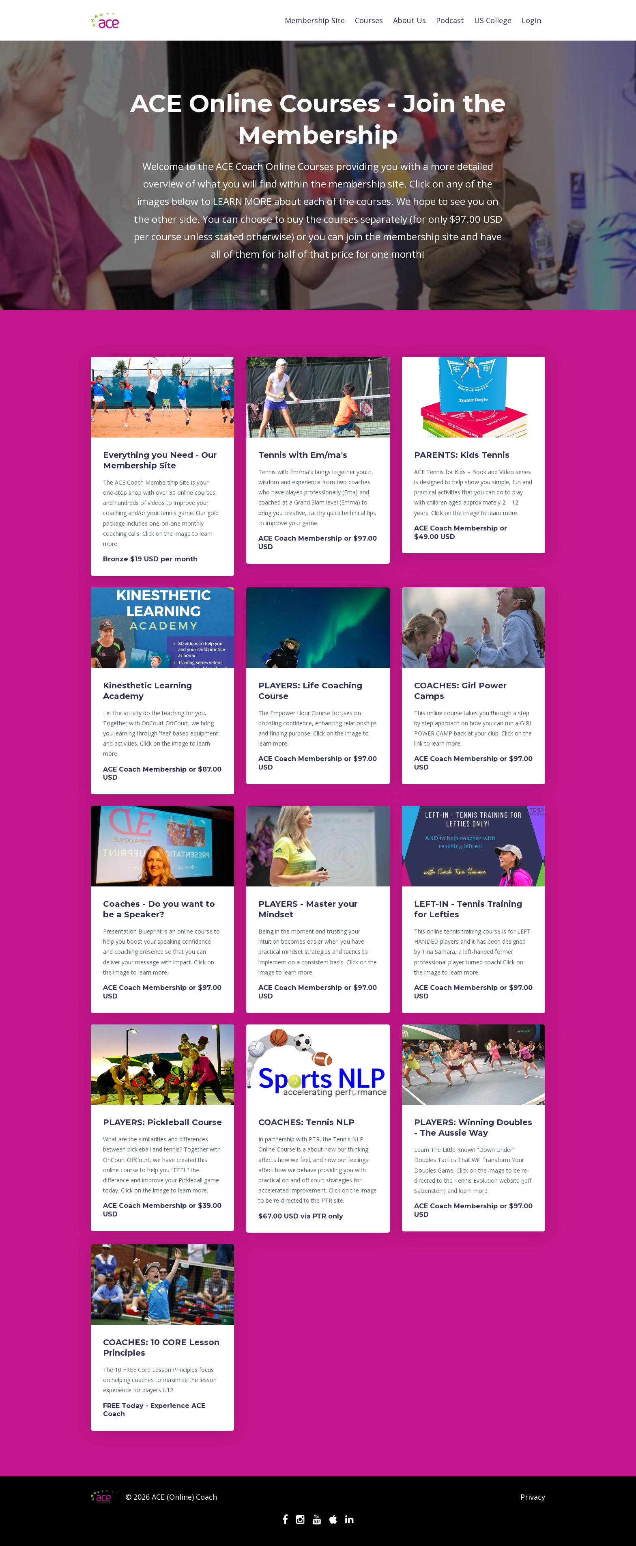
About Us (409, 20)
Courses (369, 20)
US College (492, 20)
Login (531, 20)
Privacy (532, 1497)
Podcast (450, 20)
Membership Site (315, 20)
